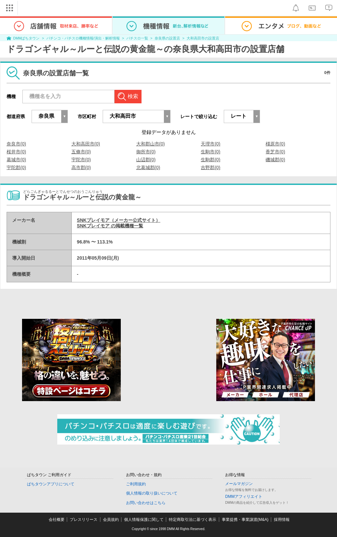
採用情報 (282, 519)
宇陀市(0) (81, 159)
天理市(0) (210, 143)
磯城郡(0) (275, 159)
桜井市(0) (16, 151)
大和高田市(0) (85, 143)
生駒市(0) (210, 151)
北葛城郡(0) (148, 167)
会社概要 (57, 519)
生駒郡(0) (210, 159)
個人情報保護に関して (144, 519)
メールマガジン (239, 483)
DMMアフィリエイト (243, 496)
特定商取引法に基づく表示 (192, 519)
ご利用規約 (136, 484)
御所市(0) (146, 151)
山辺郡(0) (146, 159)
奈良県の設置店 (167, 38)
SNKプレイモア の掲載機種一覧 (110, 225)
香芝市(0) (275, 151)
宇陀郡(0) (16, 167)
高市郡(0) (81, 167)
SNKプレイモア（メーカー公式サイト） (119, 220)
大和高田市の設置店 (203, 38)
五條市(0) (81, 151)
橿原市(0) (275, 143)
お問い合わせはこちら (146, 502)
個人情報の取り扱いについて (151, 493)
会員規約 (111, 519)
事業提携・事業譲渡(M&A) (245, 519)
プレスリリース (83, 519)
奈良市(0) (16, 143)
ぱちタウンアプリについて (50, 484)
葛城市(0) (16, 159)
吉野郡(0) (210, 167)
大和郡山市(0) (150, 143)
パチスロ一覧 (137, 38)
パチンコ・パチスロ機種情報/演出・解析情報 (83, 38)
